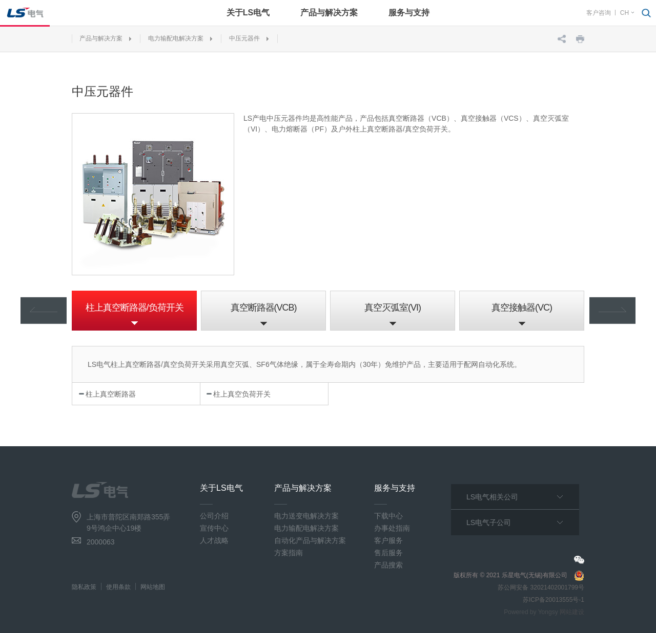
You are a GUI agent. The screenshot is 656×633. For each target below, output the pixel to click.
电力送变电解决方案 (306, 516)
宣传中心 (214, 528)
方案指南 (288, 553)
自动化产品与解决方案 (310, 540)
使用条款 (118, 587)
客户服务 (388, 540)
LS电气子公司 (488, 522)
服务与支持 (408, 12)
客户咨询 (598, 12)
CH (624, 12)
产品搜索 (388, 565)
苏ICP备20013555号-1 (553, 599)
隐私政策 (84, 587)
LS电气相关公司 (492, 497)
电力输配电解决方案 (175, 38)
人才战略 (214, 540)
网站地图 (152, 587)
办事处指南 (392, 528)
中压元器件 (244, 38)
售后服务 (388, 553)
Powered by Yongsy (531, 612)
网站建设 (572, 612)
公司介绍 (214, 516)
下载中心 (388, 516)
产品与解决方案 (329, 12)
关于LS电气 (248, 12)
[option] (134, 311)
